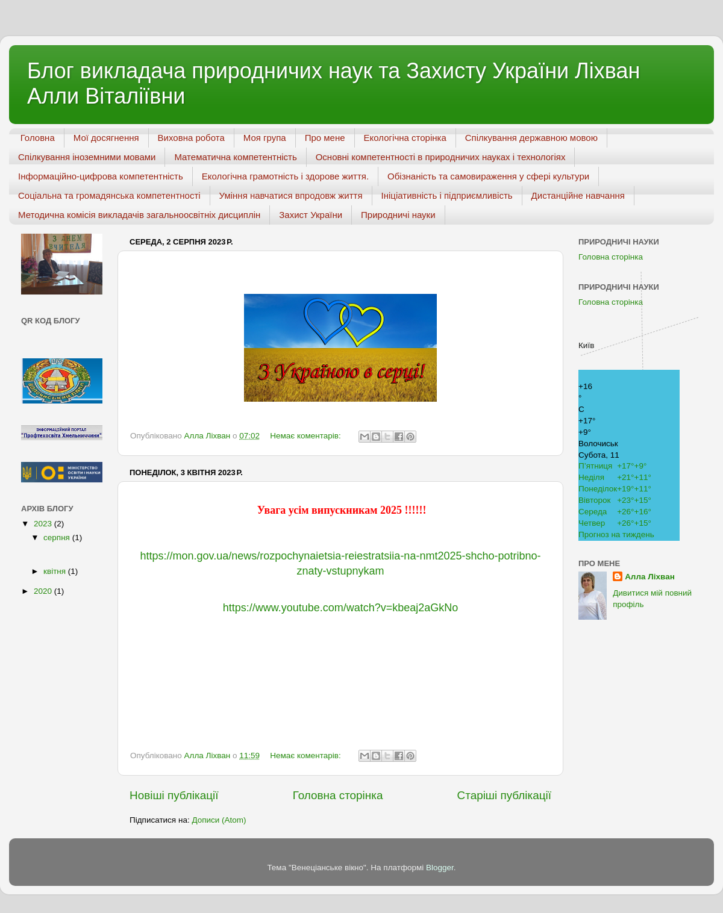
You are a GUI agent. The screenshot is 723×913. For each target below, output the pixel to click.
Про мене (325, 137)
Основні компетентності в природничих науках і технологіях (441, 157)
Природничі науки (398, 215)
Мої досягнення (106, 137)
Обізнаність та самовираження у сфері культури (488, 176)
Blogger (440, 867)
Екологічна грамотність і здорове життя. (285, 176)
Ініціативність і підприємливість (447, 195)
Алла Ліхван (650, 576)
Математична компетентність (235, 157)
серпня (57, 537)
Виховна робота (191, 137)
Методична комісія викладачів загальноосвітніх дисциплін (139, 215)
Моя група (264, 137)
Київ (586, 345)
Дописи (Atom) (219, 819)
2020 (44, 591)
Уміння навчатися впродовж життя (291, 195)
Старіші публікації (504, 795)
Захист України (310, 215)
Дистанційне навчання (578, 195)
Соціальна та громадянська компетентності (109, 195)
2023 (44, 523)
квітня (55, 571)
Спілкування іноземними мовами (86, 157)
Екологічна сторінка (405, 137)
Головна (37, 137)
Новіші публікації (174, 795)
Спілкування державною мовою (531, 137)
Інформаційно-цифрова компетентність (100, 176)
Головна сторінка (338, 795)
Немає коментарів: (306, 435)
